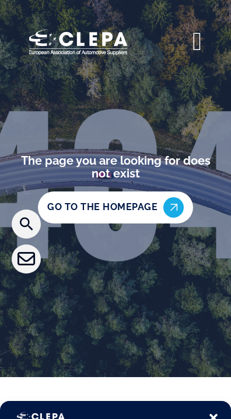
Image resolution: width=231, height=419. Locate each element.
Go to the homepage (115, 207)
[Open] (197, 42)
